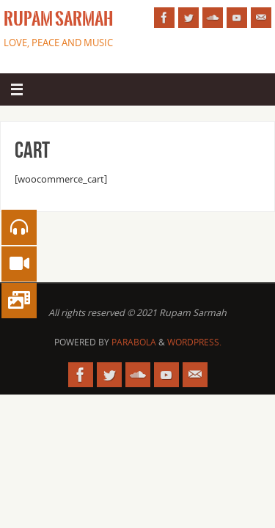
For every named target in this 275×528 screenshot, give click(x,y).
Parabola (133, 342)
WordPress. (194, 342)
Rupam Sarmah (58, 19)
